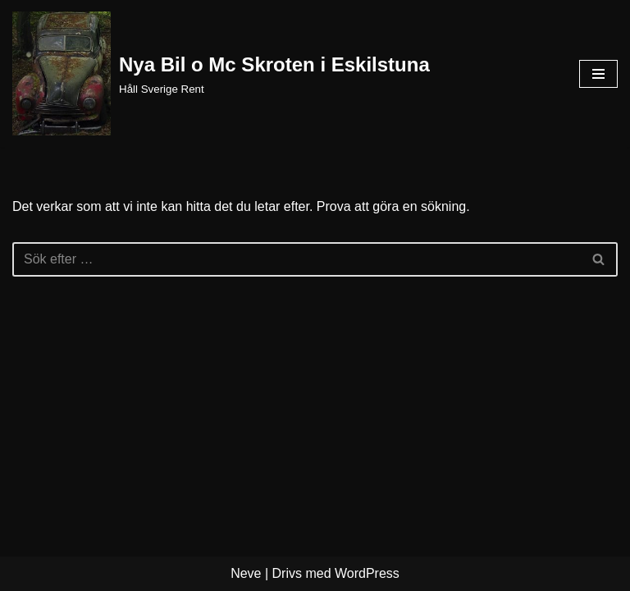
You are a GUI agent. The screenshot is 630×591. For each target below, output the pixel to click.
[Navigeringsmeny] (598, 74)
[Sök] (296, 259)
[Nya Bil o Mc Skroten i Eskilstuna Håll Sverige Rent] (221, 73)
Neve (246, 573)
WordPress (367, 573)
